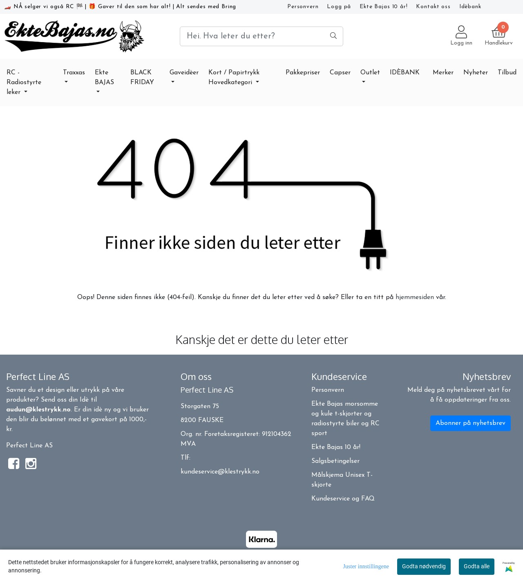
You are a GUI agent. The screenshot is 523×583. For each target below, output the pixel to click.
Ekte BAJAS (104, 77)
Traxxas (74, 72)
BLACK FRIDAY (142, 77)
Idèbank (470, 6)
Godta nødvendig (424, 566)
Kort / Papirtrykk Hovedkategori (233, 77)
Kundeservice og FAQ (343, 499)
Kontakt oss (433, 6)
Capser (340, 72)
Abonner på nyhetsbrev (470, 423)
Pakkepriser (303, 72)
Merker (443, 72)
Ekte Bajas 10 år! (383, 6)
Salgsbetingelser (335, 461)
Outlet (370, 72)
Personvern (303, 6)
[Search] (261, 36)
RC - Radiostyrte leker (24, 82)
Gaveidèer (184, 72)
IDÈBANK (405, 72)
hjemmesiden (415, 297)
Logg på (339, 6)
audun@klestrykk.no (38, 410)
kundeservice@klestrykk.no (220, 472)
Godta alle (476, 566)
